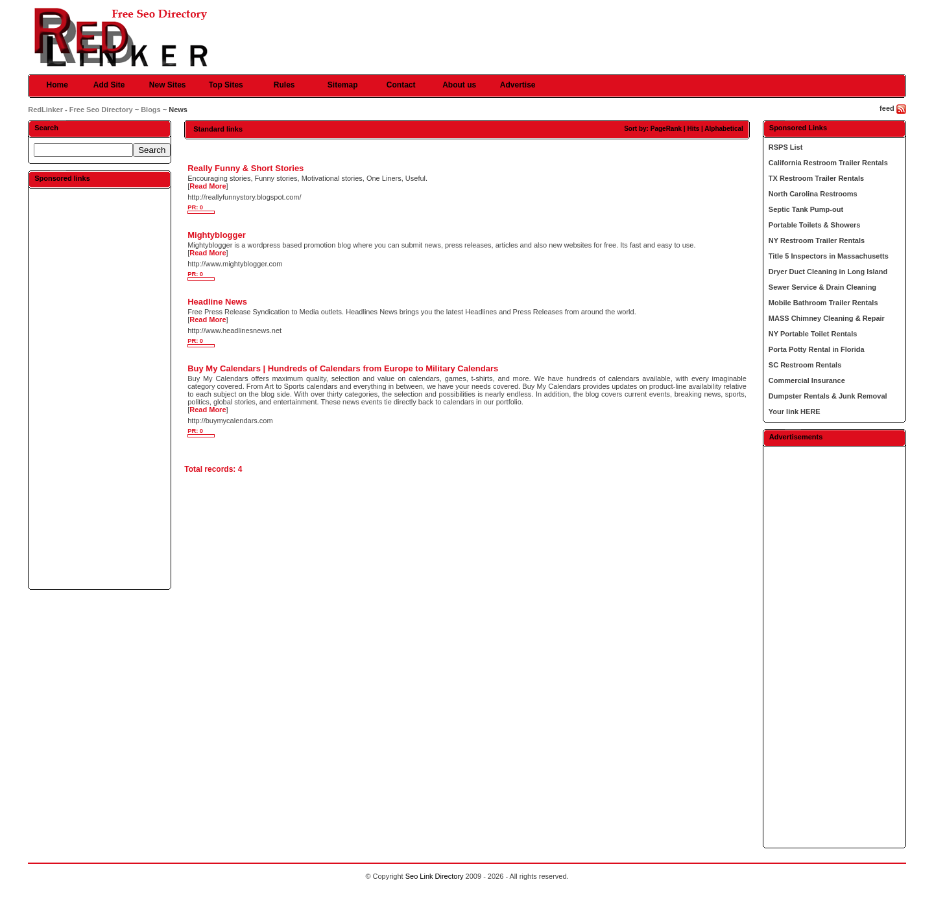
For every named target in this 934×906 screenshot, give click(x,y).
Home (57, 84)
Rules (284, 84)
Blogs (151, 109)
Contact (401, 84)
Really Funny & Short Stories (245, 168)
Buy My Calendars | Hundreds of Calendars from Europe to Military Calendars (342, 368)
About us (459, 84)
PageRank (666, 128)
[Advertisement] (100, 388)
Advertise (518, 84)
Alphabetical (723, 128)
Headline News (217, 302)
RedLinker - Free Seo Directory (80, 109)
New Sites (167, 84)
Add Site (109, 84)
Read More (207, 186)
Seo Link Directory (434, 876)
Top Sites (226, 84)
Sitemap (343, 84)
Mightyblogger (216, 235)
